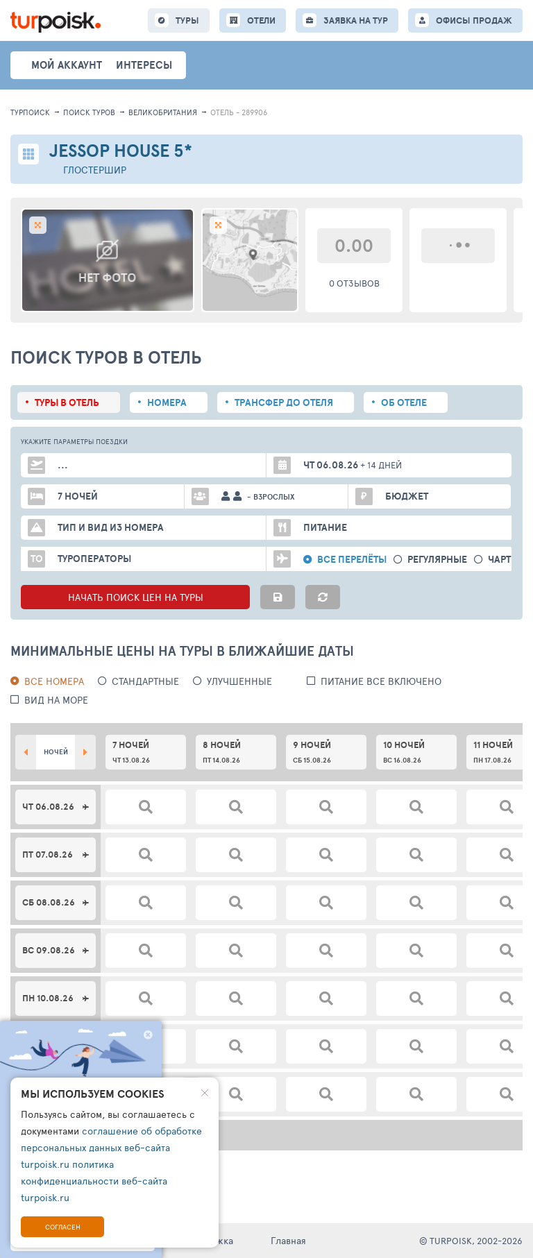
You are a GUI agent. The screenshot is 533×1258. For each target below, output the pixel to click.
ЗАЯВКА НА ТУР (355, 20)
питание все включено (381, 681)
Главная (288, 1240)
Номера (167, 402)
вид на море (56, 700)
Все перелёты (352, 560)
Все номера (54, 681)
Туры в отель (67, 402)
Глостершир (94, 169)
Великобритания (162, 112)
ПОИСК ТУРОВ (89, 112)
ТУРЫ (187, 20)
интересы (144, 65)
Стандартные (145, 681)
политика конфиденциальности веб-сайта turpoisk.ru (94, 1180)
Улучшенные (239, 681)
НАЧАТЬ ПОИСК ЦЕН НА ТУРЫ (135, 597)
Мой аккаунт (66, 65)
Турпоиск (30, 112)
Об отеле (404, 402)
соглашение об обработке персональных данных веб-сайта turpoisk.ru (111, 1147)
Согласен (63, 1227)
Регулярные (437, 560)
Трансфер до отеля (284, 402)
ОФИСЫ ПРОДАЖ (474, 20)
